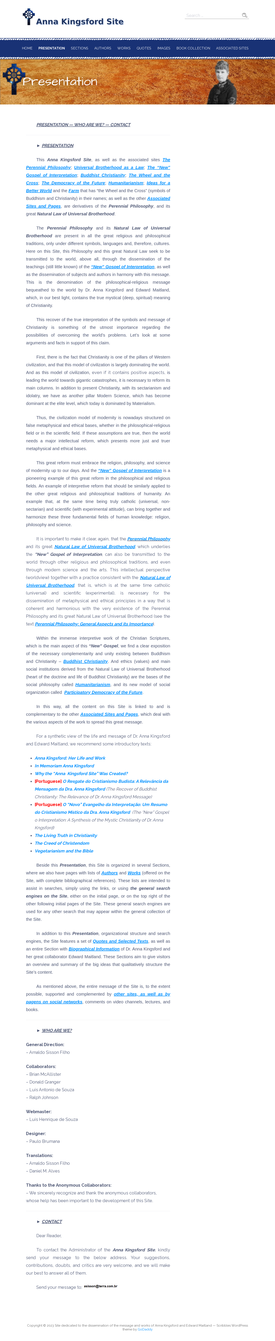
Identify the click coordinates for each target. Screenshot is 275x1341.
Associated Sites (232, 48)
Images (163, 48)
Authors (102, 48)
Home (27, 48)
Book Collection (193, 48)
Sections (79, 48)
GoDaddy (145, 1329)
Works (124, 48)
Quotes (144, 48)
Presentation (51, 48)
